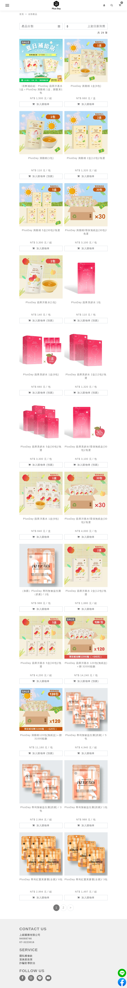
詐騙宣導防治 (27, 963)
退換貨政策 (26, 959)
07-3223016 (26, 942)
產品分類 (41, 26)
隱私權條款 (26, 955)
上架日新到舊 (86, 26)
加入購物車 (40, 104)
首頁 (21, 14)
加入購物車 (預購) (41, 176)
